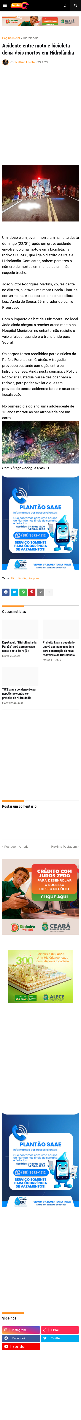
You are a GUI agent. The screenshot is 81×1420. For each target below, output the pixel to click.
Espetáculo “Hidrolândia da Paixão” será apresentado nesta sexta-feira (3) (19, 647)
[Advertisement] (40, 114)
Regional (34, 578)
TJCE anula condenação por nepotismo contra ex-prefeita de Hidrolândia (19, 694)
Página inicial (11, 38)
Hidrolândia (30, 38)
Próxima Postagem (64, 846)
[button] (5, 5)
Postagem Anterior (17, 846)
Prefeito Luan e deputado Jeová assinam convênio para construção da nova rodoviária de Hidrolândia (59, 649)
